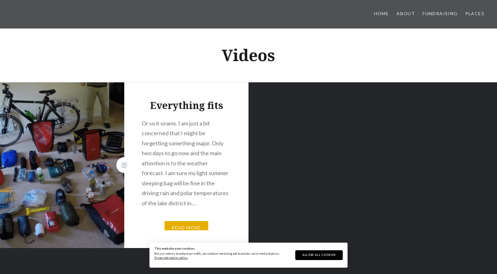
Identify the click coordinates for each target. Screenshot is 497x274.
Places (474, 13)
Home (381, 13)
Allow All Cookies (319, 255)
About (406, 13)
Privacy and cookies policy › (171, 257)
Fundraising (440, 13)
